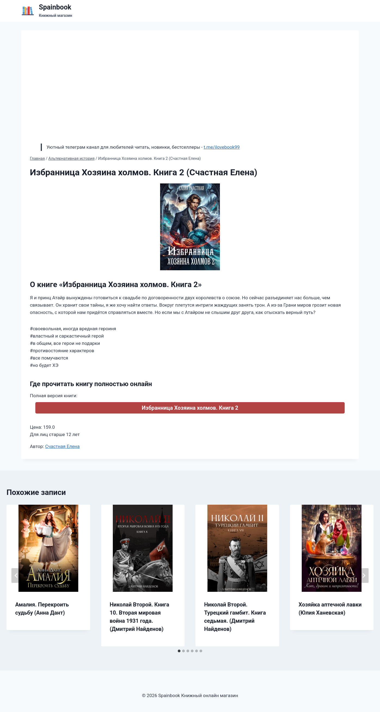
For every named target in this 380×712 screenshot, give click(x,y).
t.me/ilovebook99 (222, 147)
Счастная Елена (62, 446)
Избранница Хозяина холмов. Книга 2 (190, 408)
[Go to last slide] (16, 575)
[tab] (179, 651)
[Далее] (364, 575)
